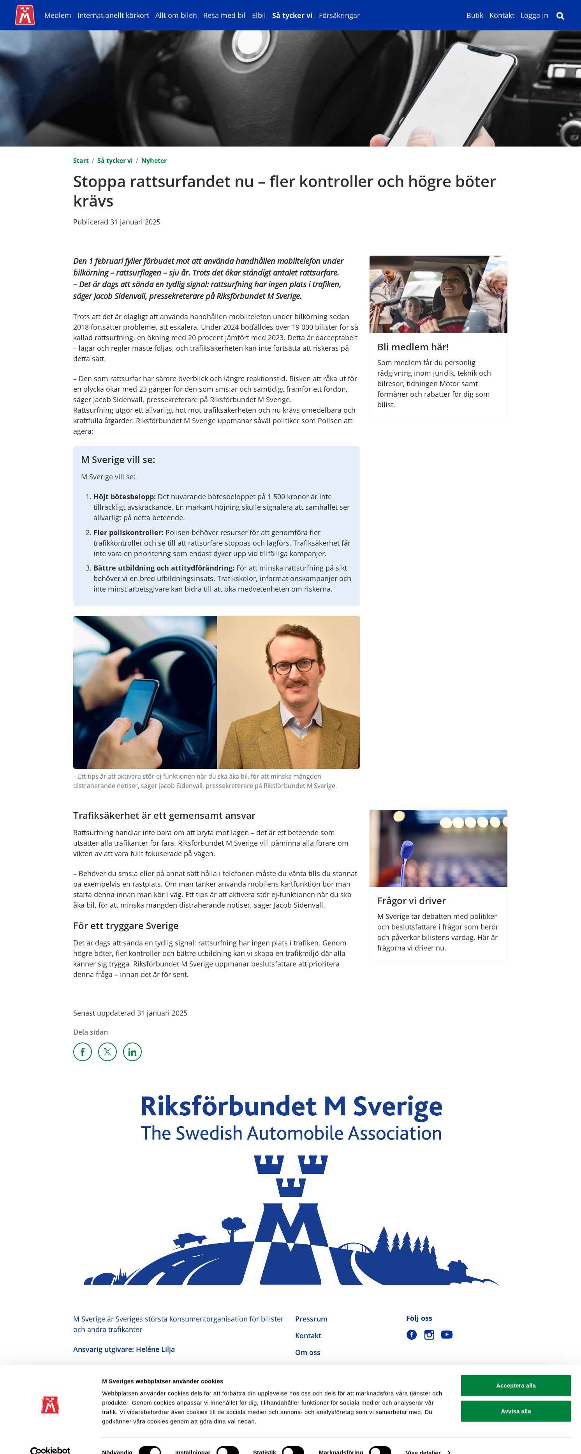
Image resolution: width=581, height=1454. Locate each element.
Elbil (259, 15)
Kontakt (501, 15)
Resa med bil (224, 15)
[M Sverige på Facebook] (411, 1334)
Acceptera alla (516, 1371)
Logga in (534, 15)
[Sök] (560, 15)
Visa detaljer (423, 1438)
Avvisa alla (516, 1397)
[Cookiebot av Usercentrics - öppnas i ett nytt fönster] (50, 1439)
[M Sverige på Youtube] (446, 1334)
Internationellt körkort (113, 15)
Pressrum (311, 1318)
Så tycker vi (292, 15)
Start (81, 160)
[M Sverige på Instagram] (429, 1334)
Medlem (57, 15)
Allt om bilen (176, 15)
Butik (475, 15)
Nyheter (154, 160)
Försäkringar (339, 15)
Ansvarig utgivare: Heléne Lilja (124, 1349)
